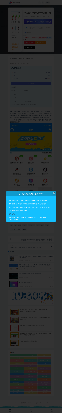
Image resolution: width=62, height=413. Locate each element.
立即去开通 (12, 214)
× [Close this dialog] (54, 193)
